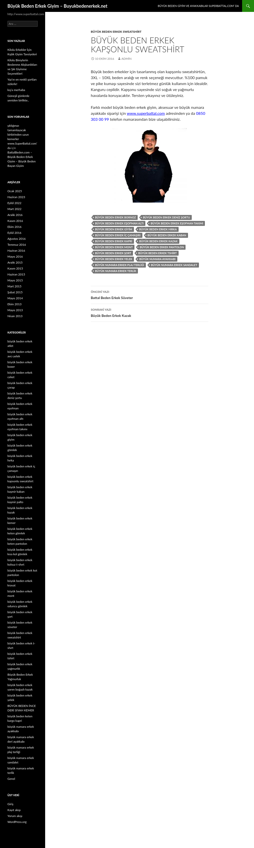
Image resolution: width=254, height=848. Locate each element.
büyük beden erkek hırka (158, 229)
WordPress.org (17, 822)
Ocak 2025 (14, 191)
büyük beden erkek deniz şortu (166, 217)
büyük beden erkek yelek (113, 259)
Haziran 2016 (16, 250)
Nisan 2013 (15, 316)
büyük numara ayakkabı (157, 259)
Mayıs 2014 (15, 298)
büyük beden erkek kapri (113, 241)
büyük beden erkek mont (114, 247)
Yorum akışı (14, 816)
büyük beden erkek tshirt (157, 253)
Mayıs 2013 (15, 310)
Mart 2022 (14, 209)
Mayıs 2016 (15, 256)
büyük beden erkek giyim (113, 229)
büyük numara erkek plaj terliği (119, 265)
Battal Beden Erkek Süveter (149, 294)
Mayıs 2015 (15, 280)
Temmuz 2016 (16, 244)
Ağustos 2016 (16, 239)
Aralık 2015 (15, 262)
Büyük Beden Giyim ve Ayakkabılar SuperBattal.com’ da (198, 5)
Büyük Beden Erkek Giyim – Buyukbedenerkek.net (57, 6)
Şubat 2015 (15, 292)
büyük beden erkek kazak (158, 241)
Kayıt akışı (14, 810)
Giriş (10, 804)
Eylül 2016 (14, 233)
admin (126, 59)
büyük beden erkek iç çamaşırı (118, 235)
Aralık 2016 (15, 215)
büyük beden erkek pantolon (162, 247)
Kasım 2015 (15, 268)
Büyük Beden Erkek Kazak (149, 312)
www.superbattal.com (146, 113)
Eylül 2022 (14, 203)
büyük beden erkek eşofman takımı (177, 223)
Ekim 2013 (14, 304)
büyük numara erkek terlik (115, 271)
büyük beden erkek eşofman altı (119, 223)
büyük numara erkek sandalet (174, 265)
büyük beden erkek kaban (167, 235)
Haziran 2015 (16, 274)
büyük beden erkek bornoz (115, 217)
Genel (11, 779)
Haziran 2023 (16, 197)
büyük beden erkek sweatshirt (116, 31)
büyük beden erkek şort (113, 253)
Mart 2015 (14, 286)
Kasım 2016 (15, 221)
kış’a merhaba (16, 90)
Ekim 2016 (14, 227)
